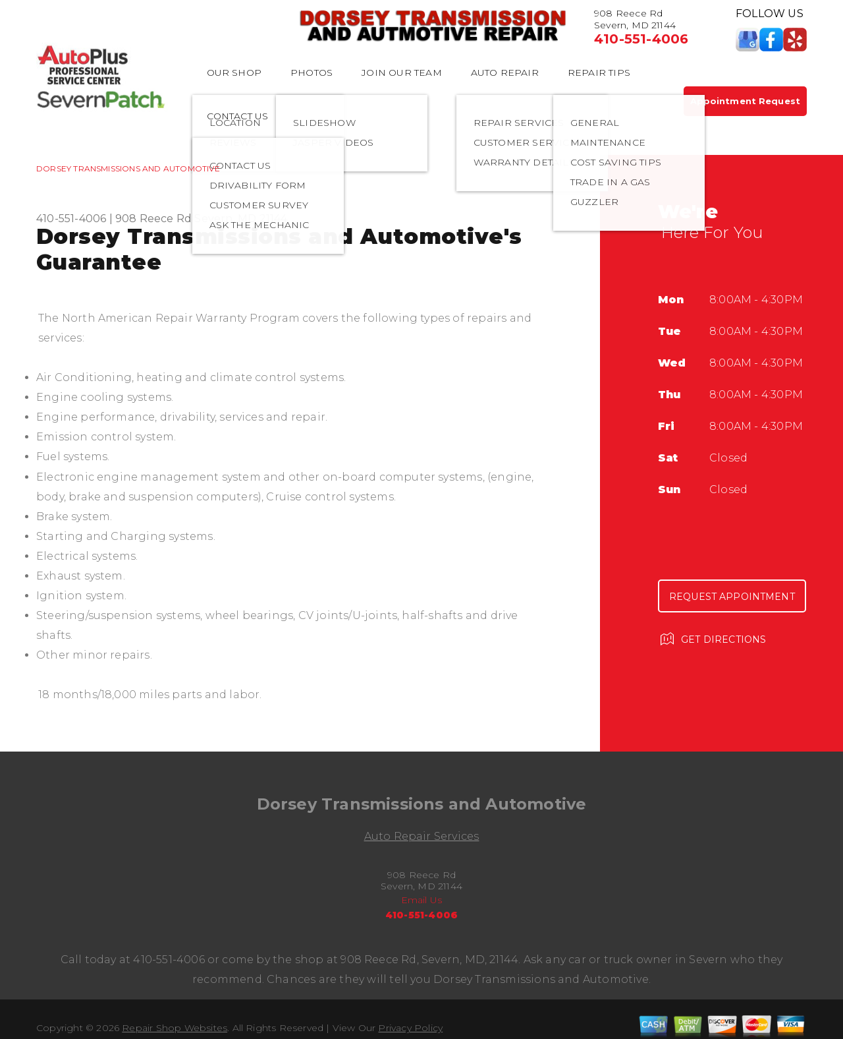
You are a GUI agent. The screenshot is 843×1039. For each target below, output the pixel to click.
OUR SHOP (234, 72)
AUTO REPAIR (505, 72)
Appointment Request (745, 101)
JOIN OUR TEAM (402, 72)
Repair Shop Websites (174, 1028)
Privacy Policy (410, 1028)
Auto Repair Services (421, 836)
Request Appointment (732, 597)
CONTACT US (238, 116)
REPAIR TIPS (599, 72)
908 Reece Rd (153, 218)
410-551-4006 (641, 39)
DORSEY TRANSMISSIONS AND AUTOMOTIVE (128, 168)
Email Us (422, 900)
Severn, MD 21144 (240, 218)
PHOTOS (311, 72)
